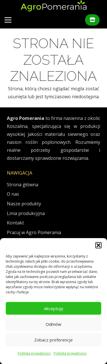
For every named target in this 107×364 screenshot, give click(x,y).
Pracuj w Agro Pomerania (34, 232)
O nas (13, 194)
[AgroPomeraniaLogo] (53, 5)
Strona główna (22, 184)
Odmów (53, 324)
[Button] (92, 20)
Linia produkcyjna (26, 213)
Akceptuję (53, 308)
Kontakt (15, 223)
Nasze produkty (24, 204)
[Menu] (8, 20)
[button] (98, 245)
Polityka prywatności (34, 353)
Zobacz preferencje (53, 340)
